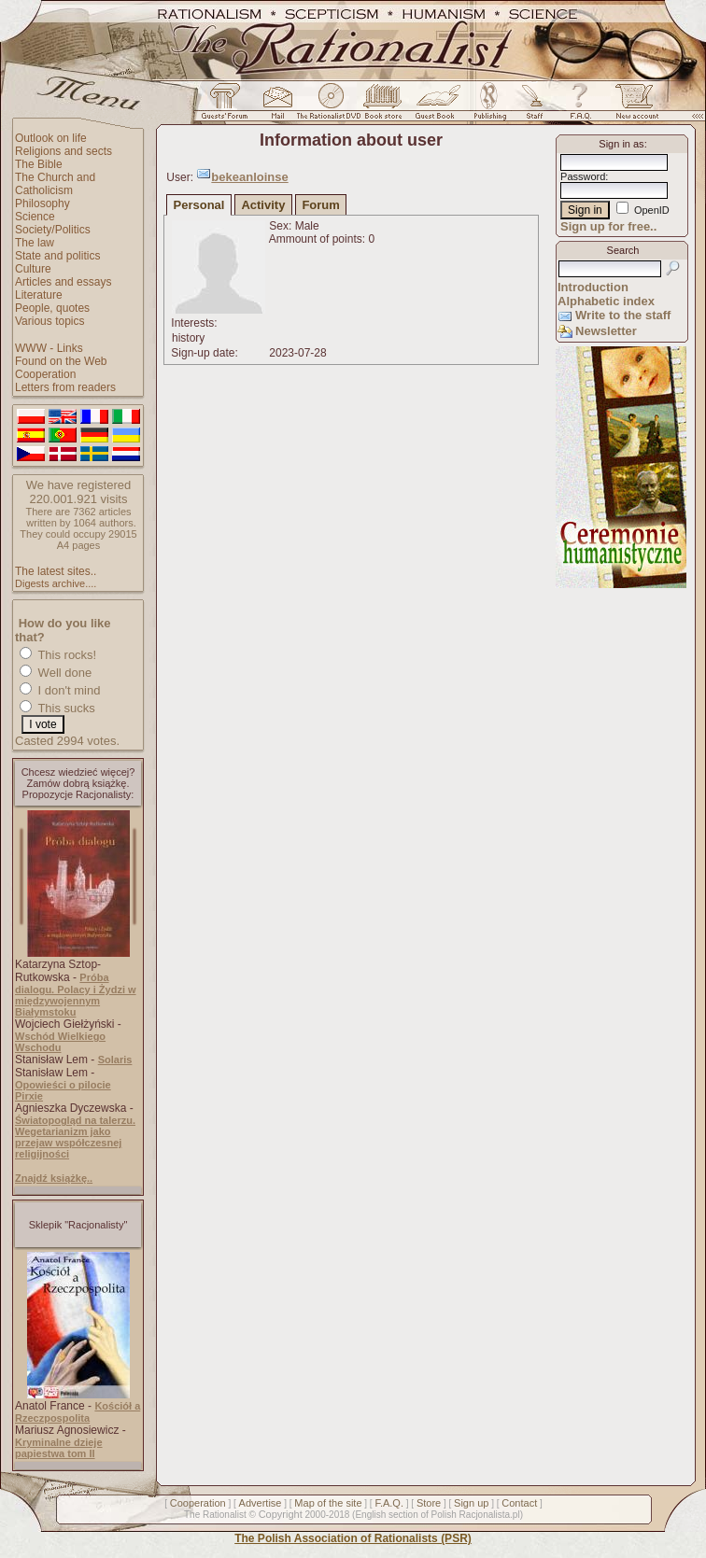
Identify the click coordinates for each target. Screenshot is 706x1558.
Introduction (593, 287)
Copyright (281, 1514)
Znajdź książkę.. (53, 1178)
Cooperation (45, 374)
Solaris (115, 1059)
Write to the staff (623, 315)
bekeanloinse (249, 177)
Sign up (471, 1503)
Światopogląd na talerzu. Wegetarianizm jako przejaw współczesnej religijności (75, 1137)
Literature (39, 295)
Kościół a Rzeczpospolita (77, 1412)
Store (429, 1503)
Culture (33, 268)
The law (34, 242)
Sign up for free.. (608, 226)
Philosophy (42, 203)
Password (582, 176)
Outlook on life (51, 138)
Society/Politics (53, 229)
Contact (519, 1503)
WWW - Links (49, 348)
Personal (199, 205)
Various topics (49, 321)
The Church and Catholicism (55, 184)
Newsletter (606, 331)
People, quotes (52, 308)
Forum (320, 205)
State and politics (57, 255)
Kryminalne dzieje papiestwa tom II (59, 1448)
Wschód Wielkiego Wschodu (60, 1042)
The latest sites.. (55, 571)
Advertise (260, 1503)
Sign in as (621, 143)
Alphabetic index (606, 301)
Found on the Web (61, 361)
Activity (263, 205)
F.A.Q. (388, 1503)
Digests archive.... (55, 583)
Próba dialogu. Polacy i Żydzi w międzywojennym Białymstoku (75, 995)
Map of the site (327, 1503)
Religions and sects (63, 151)
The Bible (39, 164)
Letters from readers (65, 387)
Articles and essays (63, 281)
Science (35, 216)
